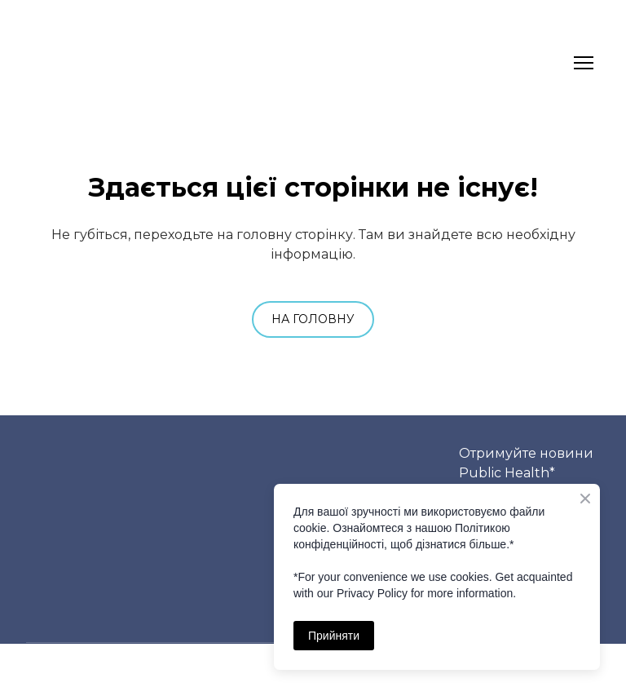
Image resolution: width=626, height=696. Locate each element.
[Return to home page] (57, 62)
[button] (313, 319)
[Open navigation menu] (583, 63)
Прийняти (333, 635)
